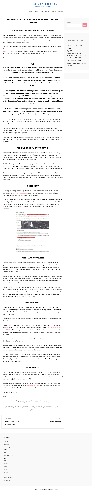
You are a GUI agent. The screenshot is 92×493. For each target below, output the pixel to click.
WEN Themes (55, 489)
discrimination (48, 406)
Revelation (6, 472)
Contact (60, 11)
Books (47, 11)
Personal (37, 401)
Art (42, 11)
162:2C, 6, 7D (56, 327)
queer (32, 409)
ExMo (5, 452)
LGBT (29, 401)
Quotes (54, 11)
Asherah (6, 441)
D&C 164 (5, 51)
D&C (39, 406)
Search (69, 22)
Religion (46, 401)
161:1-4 (49, 327)
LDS (5, 458)
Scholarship (7, 475)
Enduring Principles (33, 386)
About (36, 11)
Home (30, 11)
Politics (5, 466)
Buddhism (6, 444)
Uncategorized (8, 480)
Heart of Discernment (9, 455)
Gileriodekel (46, 4)
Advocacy (10, 406)
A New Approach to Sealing (74, 60)
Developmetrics (8, 166)
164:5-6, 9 (8, 330)
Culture (22, 401)
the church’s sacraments (19, 193)
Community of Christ (28, 406)
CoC (18, 406)
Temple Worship (8, 477)
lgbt (57, 406)
